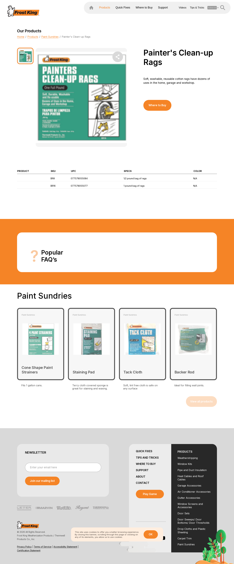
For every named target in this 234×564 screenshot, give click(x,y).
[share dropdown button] (117, 56)
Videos (172, 12)
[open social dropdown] (201, 12)
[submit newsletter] (42, 481)
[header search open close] (212, 12)
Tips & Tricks (186, 12)
